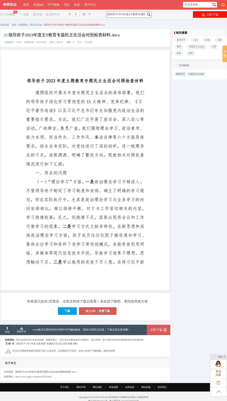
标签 (77, 4)
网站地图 (97, 387)
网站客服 (146, 387)
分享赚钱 (7, 14)
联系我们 (162, 387)
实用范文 (23, 24)
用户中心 (90, 4)
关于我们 (64, 387)
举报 (37, 14)
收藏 (24, 14)
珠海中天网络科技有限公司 (125, 397)
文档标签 (184, 65)
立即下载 (210, 14)
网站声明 (81, 387)
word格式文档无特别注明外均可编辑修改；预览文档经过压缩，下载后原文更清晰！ (82, 329)
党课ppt (38, 4)
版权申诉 (52, 14)
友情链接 (129, 387)
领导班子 (180, 74)
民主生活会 (36, 24)
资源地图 (113, 387)
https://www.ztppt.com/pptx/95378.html (33, 376)
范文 (67, 4)
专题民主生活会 (196, 74)
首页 (26, 4)
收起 (221, 357)
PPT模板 (54, 4)
